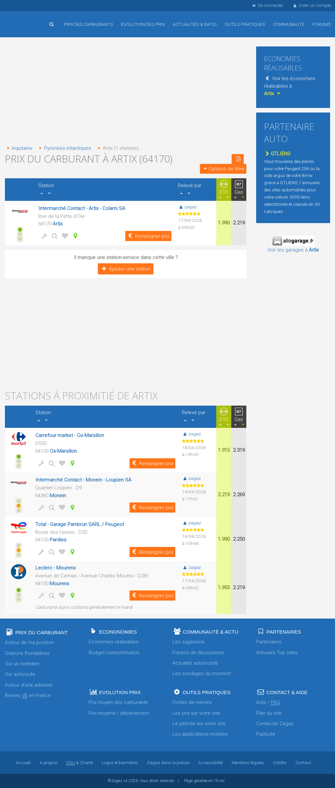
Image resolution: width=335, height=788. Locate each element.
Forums (321, 24)
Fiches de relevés (192, 702)
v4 (125, 781)
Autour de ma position (29, 642)
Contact (303, 762)
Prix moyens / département (119, 713)
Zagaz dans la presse (168, 762)
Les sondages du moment (201, 673)
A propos (48, 762)
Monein (58, 496)
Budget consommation (114, 653)
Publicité (265, 734)
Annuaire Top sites (276, 653)
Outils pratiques (245, 24)
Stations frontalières (27, 653)
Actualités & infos (195, 24)
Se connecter (267, 5)
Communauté (289, 24)
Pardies (58, 540)
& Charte (79, 762)
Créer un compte (311, 5)
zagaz (187, 206)
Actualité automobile (195, 663)
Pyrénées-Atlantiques (64, 148)
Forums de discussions (198, 653)
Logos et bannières (120, 762)
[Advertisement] (125, 91)
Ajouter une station (125, 269)
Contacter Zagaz (274, 724)
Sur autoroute (20, 674)
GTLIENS (277, 154)
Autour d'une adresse (29, 685)
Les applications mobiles (200, 734)
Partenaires (268, 642)
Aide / (268, 702)
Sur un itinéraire (22, 664)
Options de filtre (223, 169)
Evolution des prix (143, 24)
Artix (57, 224)
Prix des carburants (88, 24)
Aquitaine (18, 148)
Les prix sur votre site (196, 713)
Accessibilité (210, 762)
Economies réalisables (114, 642)
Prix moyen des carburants (118, 702)
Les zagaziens (188, 642)
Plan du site (269, 713)
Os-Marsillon (63, 451)
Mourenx (59, 584)
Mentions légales (248, 762)
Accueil (26, 19)
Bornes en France (28, 695)
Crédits (280, 762)
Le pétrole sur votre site (199, 724)
